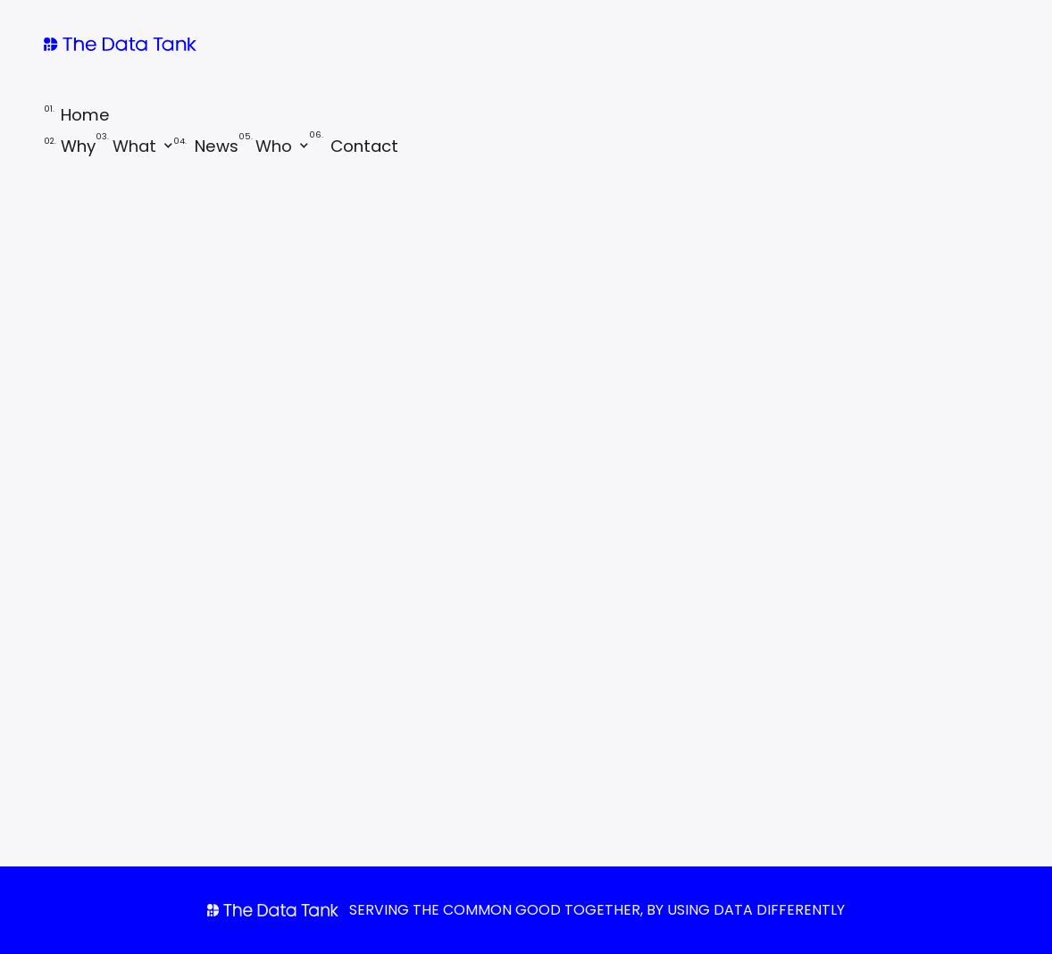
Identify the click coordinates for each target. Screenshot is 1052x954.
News (205, 146)
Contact (353, 146)
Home (77, 114)
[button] (134, 145)
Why (70, 146)
